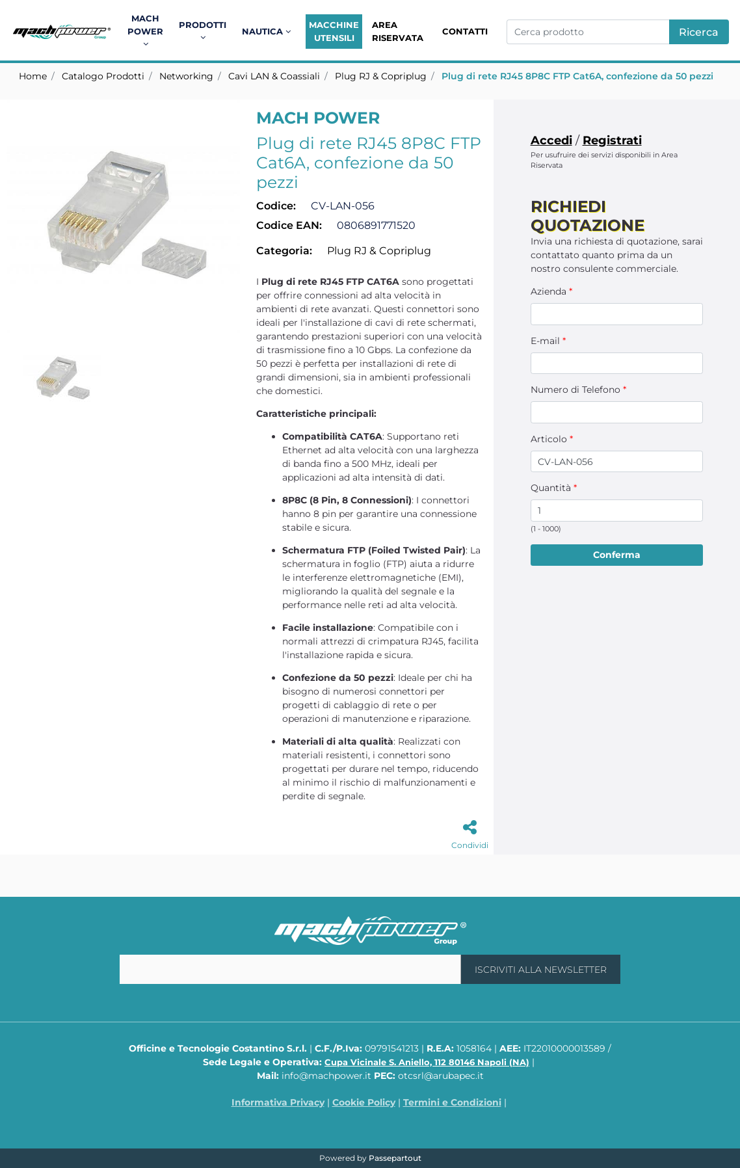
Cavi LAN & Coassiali (274, 76)
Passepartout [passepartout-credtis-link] (395, 1158)
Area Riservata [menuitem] (397, 31)
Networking (186, 76)
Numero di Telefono (578, 389)
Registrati (612, 140)
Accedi (551, 140)
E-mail (548, 341)
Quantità (554, 488)
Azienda (551, 291)
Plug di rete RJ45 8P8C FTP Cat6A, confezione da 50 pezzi (577, 76)
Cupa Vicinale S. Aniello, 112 (426, 1062)
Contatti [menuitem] (465, 31)
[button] (699, 32)
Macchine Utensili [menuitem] (334, 31)
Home (33, 76)
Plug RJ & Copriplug (381, 76)
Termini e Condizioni (452, 1102)
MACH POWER (318, 117)
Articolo (552, 439)
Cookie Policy (363, 1102)
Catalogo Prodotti (103, 76)
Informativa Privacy (277, 1102)
